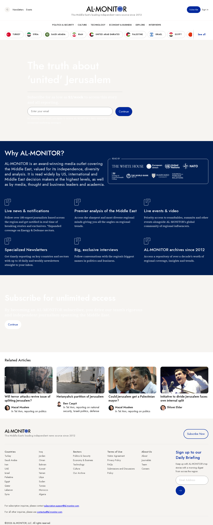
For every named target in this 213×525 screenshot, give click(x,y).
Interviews (155, 25)
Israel (7, 473)
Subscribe (193, 9)
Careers (145, 468)
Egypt (7, 481)
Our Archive (79, 473)
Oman (42, 460)
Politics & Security (63, 25)
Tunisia (42, 485)
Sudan (42, 481)
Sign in (205, 9)
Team (144, 464)
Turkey (8, 456)
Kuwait (42, 468)
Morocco (43, 490)
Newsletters (18, 9)
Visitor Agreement (116, 456)
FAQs (110, 464)
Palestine (9, 477)
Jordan (42, 456)
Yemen (42, 473)
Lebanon (9, 490)
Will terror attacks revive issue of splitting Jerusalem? (27, 398)
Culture (82, 25)
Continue (13, 324)
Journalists (146, 460)
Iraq (41, 451)
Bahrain (42, 464)
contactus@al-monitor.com (49, 512)
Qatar (7, 485)
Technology (98, 25)
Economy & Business (120, 25)
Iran (6, 464)
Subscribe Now (196, 434)
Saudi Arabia (11, 460)
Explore (140, 25)
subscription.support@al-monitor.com (61, 505)
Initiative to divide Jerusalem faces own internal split (183, 398)
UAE (7, 468)
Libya (41, 477)
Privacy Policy (114, 460)
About (144, 456)
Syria (7, 494)
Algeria (42, 494)
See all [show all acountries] (202, 34)
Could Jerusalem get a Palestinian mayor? (131, 398)
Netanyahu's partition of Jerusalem (80, 396)
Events (29, 9)
